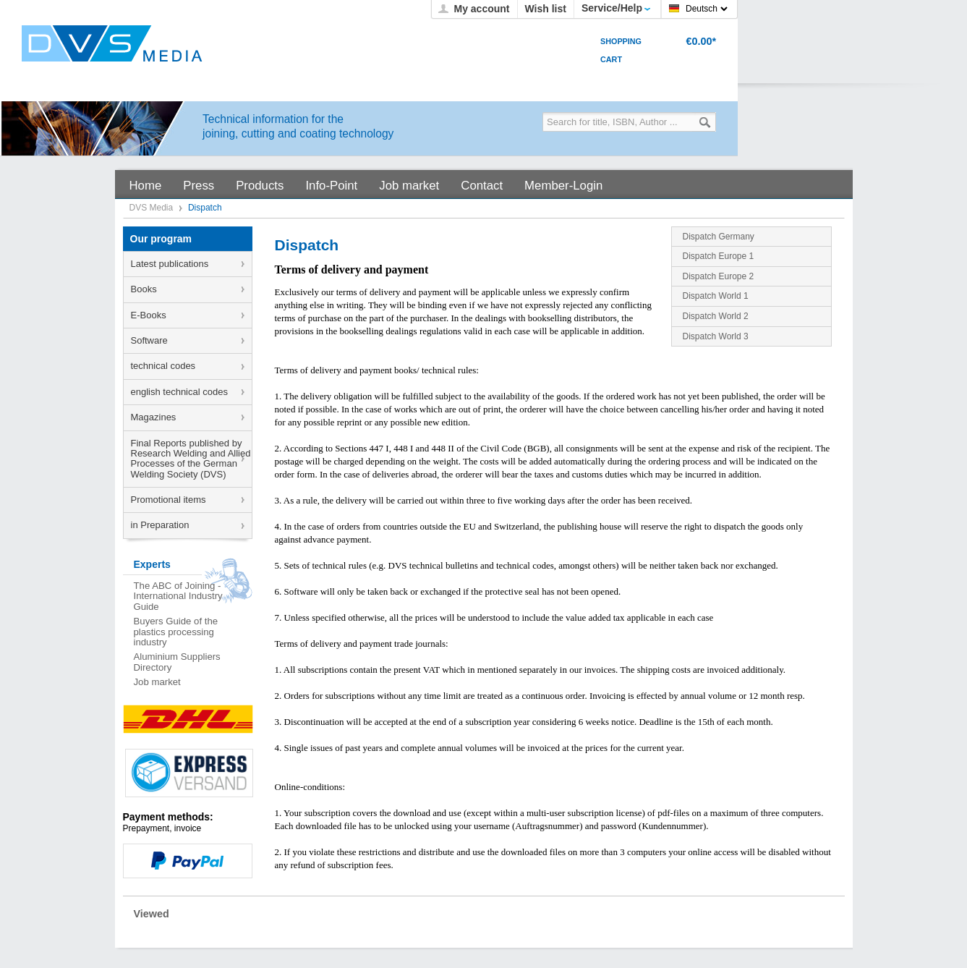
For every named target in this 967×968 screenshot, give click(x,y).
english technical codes (179, 391)
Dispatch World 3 (716, 336)
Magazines (153, 417)
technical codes (163, 365)
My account (481, 8)
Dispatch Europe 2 (718, 276)
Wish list (545, 8)
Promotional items (168, 499)
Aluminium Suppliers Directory (177, 661)
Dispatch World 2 (716, 316)
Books (144, 289)
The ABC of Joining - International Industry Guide (178, 596)
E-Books (148, 315)
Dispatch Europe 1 (718, 256)
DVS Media (152, 208)
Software (149, 340)
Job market (157, 681)
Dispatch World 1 (716, 296)
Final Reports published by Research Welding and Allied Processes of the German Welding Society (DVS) (191, 459)
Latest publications (170, 263)
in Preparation (160, 524)
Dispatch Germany (718, 237)
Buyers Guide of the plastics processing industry (176, 632)
